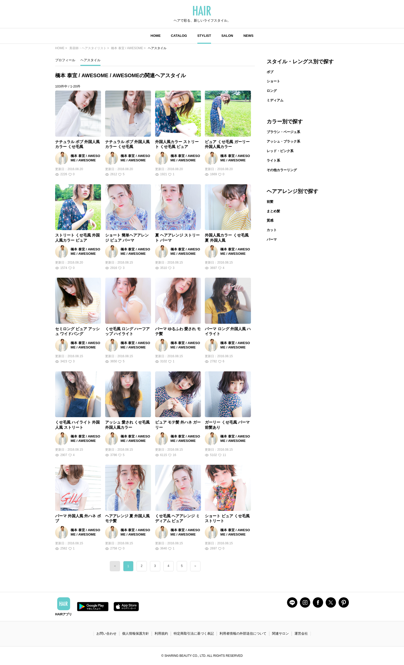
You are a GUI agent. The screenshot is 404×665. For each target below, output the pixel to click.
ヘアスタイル (90, 60)
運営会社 (301, 633)
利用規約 (161, 633)
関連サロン (280, 633)
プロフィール (65, 60)
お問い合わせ (106, 633)
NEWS (248, 36)
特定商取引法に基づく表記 (194, 633)
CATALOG (179, 36)
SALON (227, 36)
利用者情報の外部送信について (243, 633)
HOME (155, 36)
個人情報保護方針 (135, 633)
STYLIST (204, 36)
